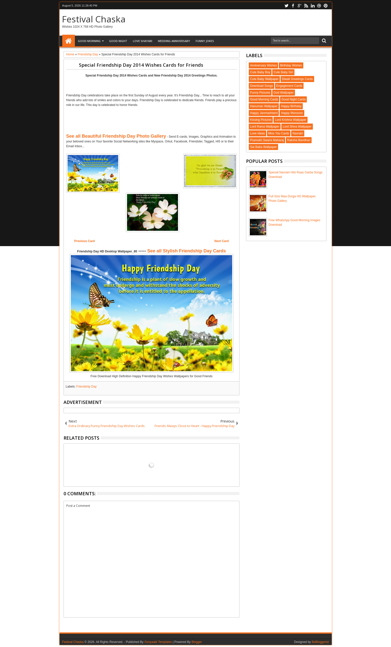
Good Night (118, 41)
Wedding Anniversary (174, 41)
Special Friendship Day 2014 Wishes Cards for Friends (141, 65)
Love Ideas (257, 133)
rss (306, 5)
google (299, 5)
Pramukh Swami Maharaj (267, 140)
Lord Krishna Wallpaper (290, 120)
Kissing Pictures (261, 120)
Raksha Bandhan (298, 140)
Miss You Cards (278, 133)
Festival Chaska (94, 19)
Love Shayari (142, 41)
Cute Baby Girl (283, 72)
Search (323, 41)
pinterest (325, 5)
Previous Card (84, 241)
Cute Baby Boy (260, 72)
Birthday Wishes (291, 65)
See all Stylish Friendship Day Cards (186, 250)
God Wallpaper (284, 92)
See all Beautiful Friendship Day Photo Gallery (116, 136)
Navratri (297, 133)
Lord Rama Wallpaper (264, 126)
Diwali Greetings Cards (297, 79)
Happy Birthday (291, 106)
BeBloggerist (320, 642)
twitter (286, 5)
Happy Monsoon (292, 113)
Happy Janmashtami (264, 113)
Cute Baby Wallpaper (264, 79)
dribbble (319, 5)
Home (68, 41)
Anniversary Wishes (263, 65)
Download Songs (261, 86)
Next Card (222, 241)
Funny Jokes (205, 41)
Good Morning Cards (264, 99)
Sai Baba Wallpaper (263, 147)
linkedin (312, 5)
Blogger (197, 642)
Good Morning (89, 41)
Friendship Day (86, 386)
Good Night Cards (293, 99)
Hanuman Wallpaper (264, 106)
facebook (293, 5)
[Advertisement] (151, 85)
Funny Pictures (260, 92)
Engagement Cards (289, 86)
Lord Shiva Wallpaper (297, 126)
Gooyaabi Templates (158, 642)
